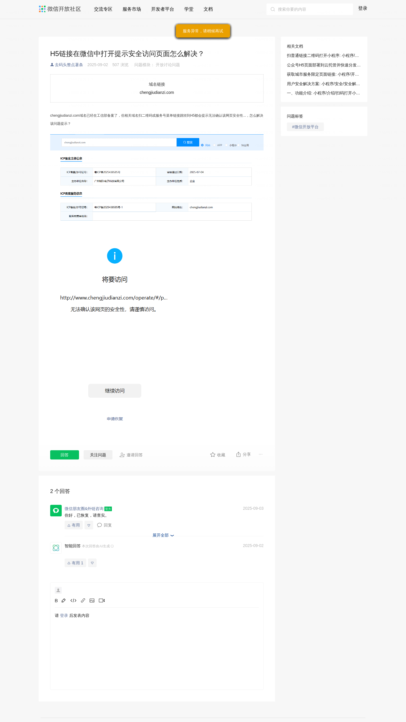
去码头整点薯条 (69, 64)
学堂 (188, 9)
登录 (362, 8)
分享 (243, 454)
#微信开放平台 (305, 126)
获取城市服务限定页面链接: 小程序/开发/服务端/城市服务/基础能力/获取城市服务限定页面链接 (324, 74)
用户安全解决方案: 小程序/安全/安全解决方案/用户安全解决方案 (324, 83)
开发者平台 (162, 9)
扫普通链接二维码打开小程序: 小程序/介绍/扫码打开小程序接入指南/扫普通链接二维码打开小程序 (324, 55)
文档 (208, 9)
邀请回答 (131, 455)
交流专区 (103, 9)
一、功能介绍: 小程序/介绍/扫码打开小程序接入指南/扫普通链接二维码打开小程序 (324, 93)
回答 (65, 455)
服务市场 (132, 9)
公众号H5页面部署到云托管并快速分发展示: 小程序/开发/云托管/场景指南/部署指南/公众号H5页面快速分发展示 (324, 65)
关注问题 (98, 455)
